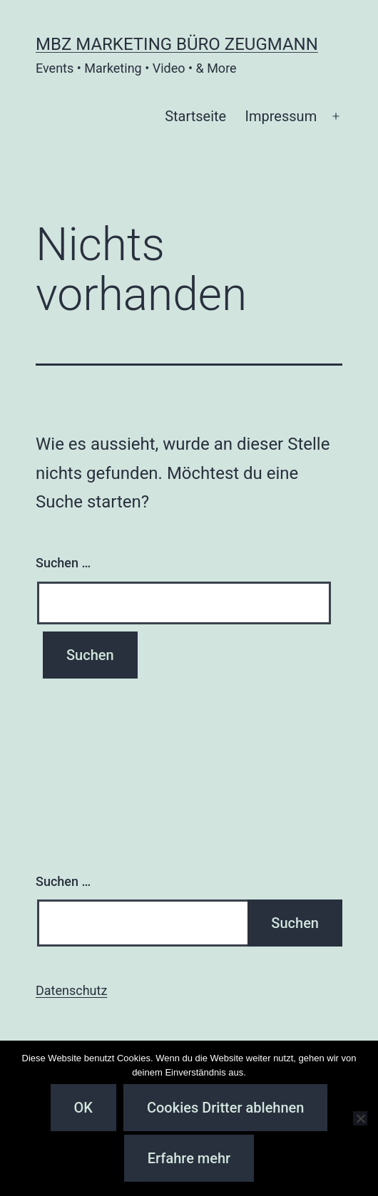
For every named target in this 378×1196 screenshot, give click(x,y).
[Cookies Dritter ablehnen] (360, 1118)
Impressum (281, 116)
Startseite (195, 116)
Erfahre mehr (189, 1158)
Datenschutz (71, 990)
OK (83, 1107)
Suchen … (63, 562)
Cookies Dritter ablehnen (225, 1107)
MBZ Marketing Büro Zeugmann (177, 44)
